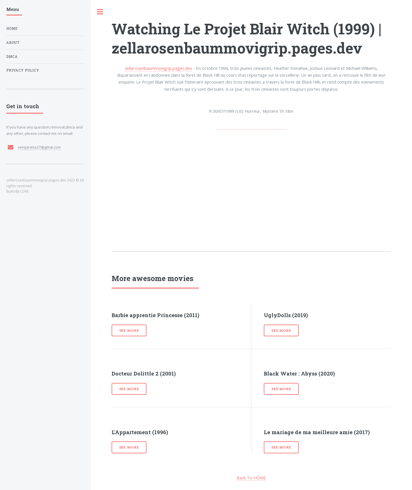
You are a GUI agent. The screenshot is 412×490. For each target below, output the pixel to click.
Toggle (100, 12)
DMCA (12, 56)
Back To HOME (251, 478)
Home (12, 28)
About (12, 42)
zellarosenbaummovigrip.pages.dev (158, 68)
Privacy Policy (22, 70)
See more (129, 330)
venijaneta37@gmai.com (39, 147)
